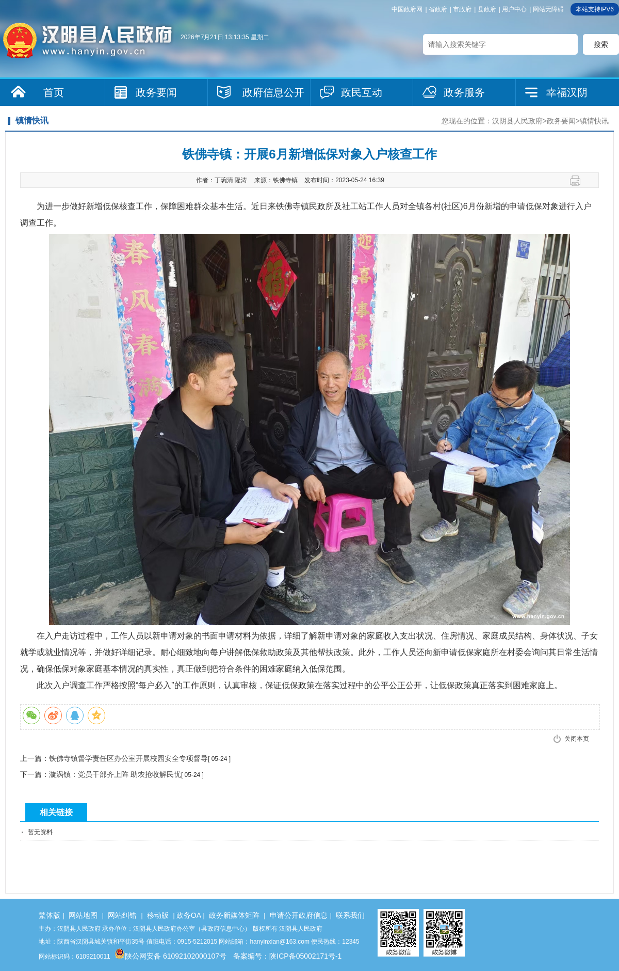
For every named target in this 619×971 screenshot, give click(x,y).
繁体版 (49, 915)
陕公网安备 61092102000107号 (170, 956)
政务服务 (464, 92)
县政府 (487, 9)
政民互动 (361, 92)
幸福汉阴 (567, 92)
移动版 (158, 915)
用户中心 (514, 9)
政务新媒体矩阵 (234, 915)
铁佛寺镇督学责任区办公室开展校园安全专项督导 (128, 758)
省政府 (438, 9)
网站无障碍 (548, 9)
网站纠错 (122, 915)
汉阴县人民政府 (517, 121)
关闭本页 (576, 738)
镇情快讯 (594, 121)
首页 (53, 92)
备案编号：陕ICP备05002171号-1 (287, 956)
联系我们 (350, 915)
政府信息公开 (273, 92)
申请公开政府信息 (299, 915)
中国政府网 (407, 9)
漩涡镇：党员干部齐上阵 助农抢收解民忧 (115, 774)
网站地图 (83, 915)
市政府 (462, 9)
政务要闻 (156, 92)
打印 (579, 180)
